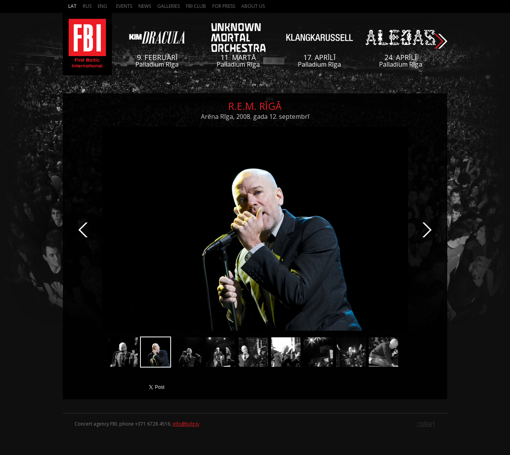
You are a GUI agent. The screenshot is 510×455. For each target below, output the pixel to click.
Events (124, 6)
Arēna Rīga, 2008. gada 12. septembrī (255, 116)
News (144, 6)
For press (223, 6)
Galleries (168, 6)
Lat (72, 6)
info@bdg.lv (186, 423)
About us (253, 6)
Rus (87, 6)
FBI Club (196, 6)
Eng (102, 6)
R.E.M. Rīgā (255, 106)
